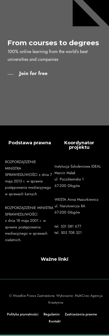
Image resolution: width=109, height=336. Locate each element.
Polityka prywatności (22, 314)
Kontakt (54, 321)
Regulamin (52, 314)
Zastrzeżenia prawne (81, 314)
